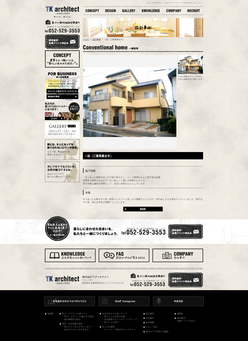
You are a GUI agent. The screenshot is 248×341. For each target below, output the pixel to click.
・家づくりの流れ (110, 322)
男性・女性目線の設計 (72, 324)
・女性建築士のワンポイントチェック (119, 319)
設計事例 (96, 39)
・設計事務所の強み (71, 319)
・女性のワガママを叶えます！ (76, 330)
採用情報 (150, 323)
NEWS (68, 16)
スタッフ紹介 (152, 327)
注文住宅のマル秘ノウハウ (114, 314)
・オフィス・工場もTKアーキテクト (119, 330)
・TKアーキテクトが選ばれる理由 (77, 317)
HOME (58, 16)
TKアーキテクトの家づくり (74, 314)
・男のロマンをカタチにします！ (77, 327)
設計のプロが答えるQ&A (157, 332)
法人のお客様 (108, 327)
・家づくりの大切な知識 (113, 317)
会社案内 (150, 318)
